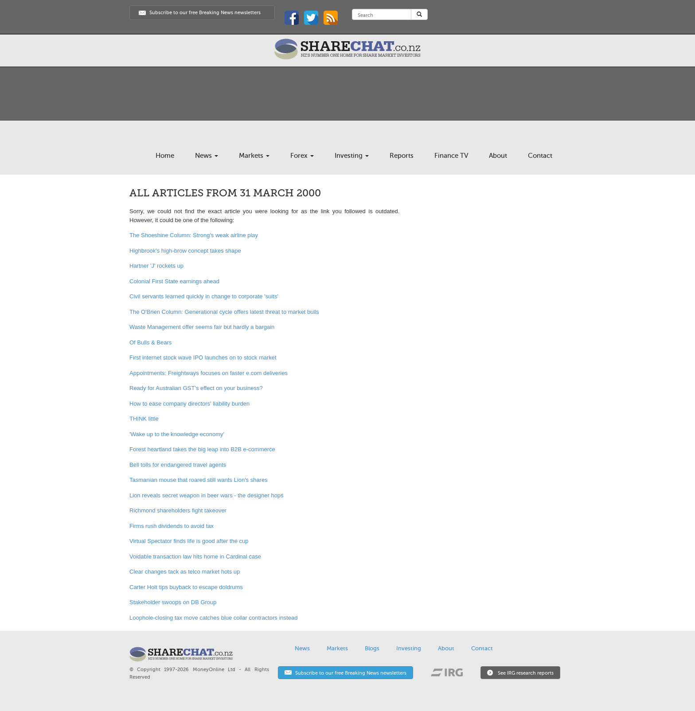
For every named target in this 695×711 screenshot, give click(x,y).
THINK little (144, 418)
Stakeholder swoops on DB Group (173, 602)
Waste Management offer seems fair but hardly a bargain (201, 327)
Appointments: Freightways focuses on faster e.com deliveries (208, 373)
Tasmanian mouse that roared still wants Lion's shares (198, 480)
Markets (254, 155)
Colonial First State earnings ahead (174, 281)
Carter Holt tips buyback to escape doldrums (186, 587)
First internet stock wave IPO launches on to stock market (203, 357)
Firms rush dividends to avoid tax (171, 526)
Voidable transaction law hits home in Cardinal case (195, 556)
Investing (352, 155)
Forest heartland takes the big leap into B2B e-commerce (202, 449)
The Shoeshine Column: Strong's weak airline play (193, 235)
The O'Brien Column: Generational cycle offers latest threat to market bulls (224, 312)
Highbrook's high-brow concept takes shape (185, 250)
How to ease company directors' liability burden (189, 403)
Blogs (372, 648)
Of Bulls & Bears (150, 342)
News (206, 155)
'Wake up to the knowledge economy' (176, 434)
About (498, 155)
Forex (302, 155)
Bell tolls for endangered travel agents (177, 464)
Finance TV (451, 155)
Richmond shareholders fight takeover (177, 510)
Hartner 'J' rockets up (156, 265)
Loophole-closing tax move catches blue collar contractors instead (213, 617)
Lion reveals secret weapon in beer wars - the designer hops (206, 495)
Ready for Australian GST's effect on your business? (196, 388)
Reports (402, 155)
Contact (540, 155)
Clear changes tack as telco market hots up (184, 571)
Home (165, 155)
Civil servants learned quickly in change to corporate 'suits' (203, 296)
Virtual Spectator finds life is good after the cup (189, 541)
